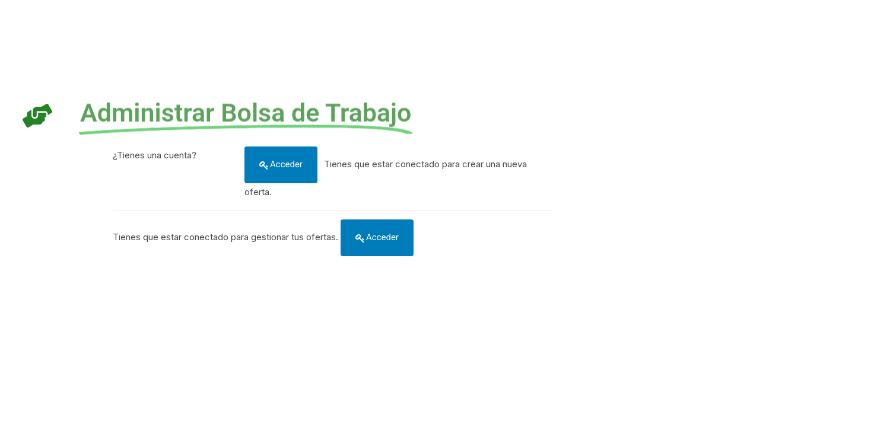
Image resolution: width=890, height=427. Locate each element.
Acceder (286, 164)
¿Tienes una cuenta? (154, 155)
